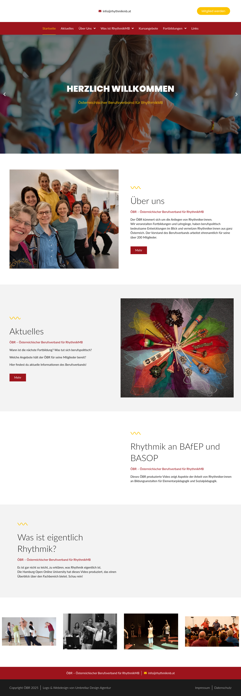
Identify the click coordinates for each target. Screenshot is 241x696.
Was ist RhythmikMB (117, 28)
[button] (4, 94)
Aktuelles (67, 28)
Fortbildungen (174, 28)
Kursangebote (148, 28)
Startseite (49, 28)
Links (195, 28)
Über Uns (87, 28)
